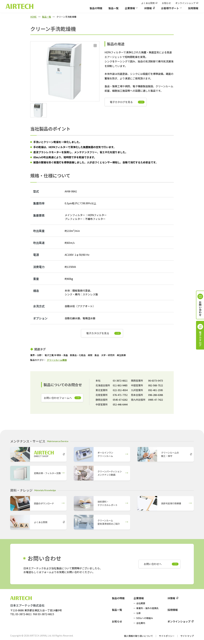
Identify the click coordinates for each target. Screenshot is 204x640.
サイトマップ (187, 635)
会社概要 (140, 603)
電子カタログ (200, 338)
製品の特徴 (96, 8)
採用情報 (193, 8)
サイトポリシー (167, 635)
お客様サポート (170, 8)
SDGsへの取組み (144, 618)
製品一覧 (113, 8)
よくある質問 (148, 3)
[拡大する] (95, 45)
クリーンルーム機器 (57, 359)
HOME (33, 16)
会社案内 (140, 623)
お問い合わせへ (153, 564)
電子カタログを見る (121, 102)
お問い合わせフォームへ (58, 398)
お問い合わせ (200, 308)
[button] (38, 110)
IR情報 (148, 8)
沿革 (138, 613)
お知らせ (166, 3)
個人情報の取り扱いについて (138, 635)
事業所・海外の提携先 (147, 608)
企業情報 (130, 8)
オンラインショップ (185, 3)
